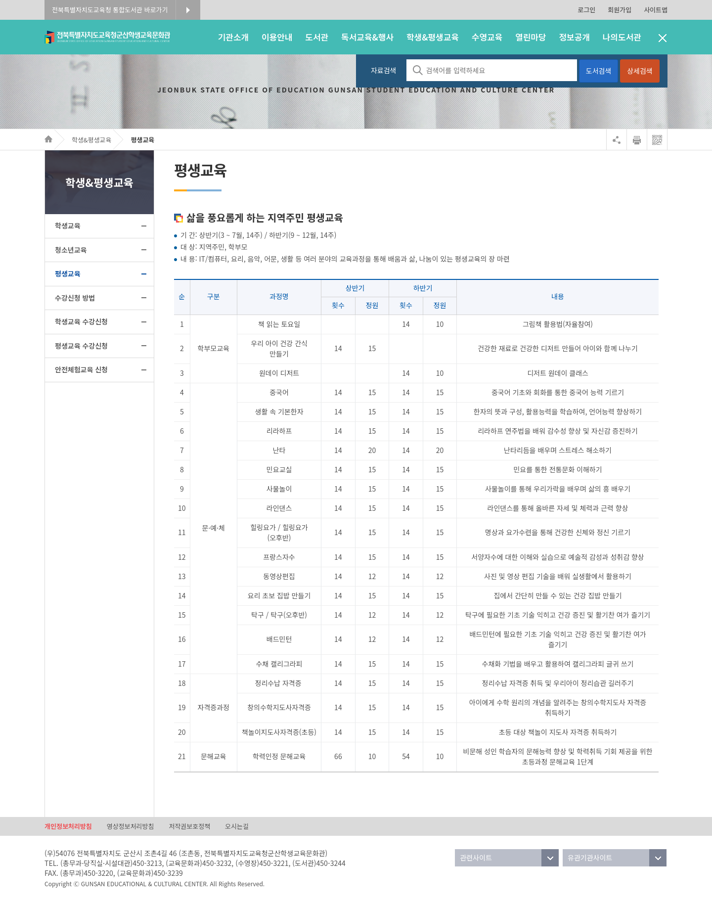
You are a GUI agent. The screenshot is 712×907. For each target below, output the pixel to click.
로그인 (586, 9)
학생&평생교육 (92, 139)
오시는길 (237, 826)
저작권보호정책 (189, 826)
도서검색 (599, 71)
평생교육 (142, 139)
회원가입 (619, 9)
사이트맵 (656, 9)
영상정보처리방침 (130, 826)
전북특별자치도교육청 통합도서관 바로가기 (110, 9)
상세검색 (640, 71)
